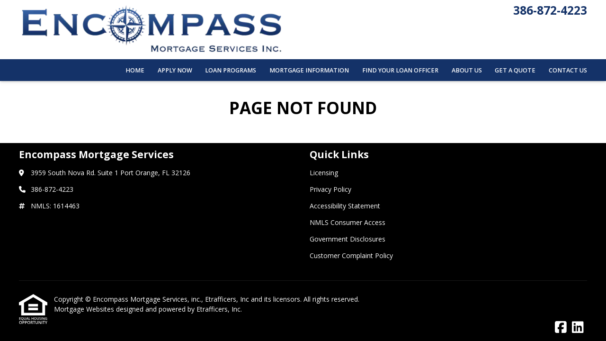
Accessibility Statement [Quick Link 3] (345, 205)
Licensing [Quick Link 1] (324, 172)
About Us (467, 70)
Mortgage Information (309, 70)
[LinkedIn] (578, 327)
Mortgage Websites (85, 309)
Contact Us (568, 70)
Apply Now (175, 70)
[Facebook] (561, 327)
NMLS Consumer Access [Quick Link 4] (347, 222)
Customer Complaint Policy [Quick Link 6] (351, 255)
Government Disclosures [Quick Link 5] (347, 238)
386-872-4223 (550, 10)
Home (134, 70)
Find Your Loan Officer (400, 70)
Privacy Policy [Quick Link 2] (330, 189)
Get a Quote (515, 70)
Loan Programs (230, 70)
